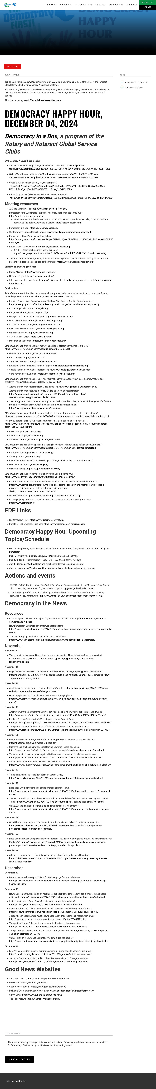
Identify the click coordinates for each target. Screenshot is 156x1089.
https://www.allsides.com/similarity (50, 208)
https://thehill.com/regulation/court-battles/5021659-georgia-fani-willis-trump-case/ (50, 954)
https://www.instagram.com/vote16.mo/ (40, 439)
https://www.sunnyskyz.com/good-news (42, 994)
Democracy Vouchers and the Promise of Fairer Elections (45, 568)
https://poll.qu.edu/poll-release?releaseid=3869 (38, 382)
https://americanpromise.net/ (43, 361)
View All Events (19, 1059)
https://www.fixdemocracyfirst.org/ (47, 520)
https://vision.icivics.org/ (29, 431)
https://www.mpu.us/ (41, 336)
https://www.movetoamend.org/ (41, 353)
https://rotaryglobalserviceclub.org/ (53, 246)
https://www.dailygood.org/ (34, 982)
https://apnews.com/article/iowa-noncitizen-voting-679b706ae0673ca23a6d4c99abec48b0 (53, 912)
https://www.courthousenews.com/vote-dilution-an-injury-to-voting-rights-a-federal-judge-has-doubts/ (59, 941)
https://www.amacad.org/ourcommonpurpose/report (65, 232)
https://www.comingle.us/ (22, 503)
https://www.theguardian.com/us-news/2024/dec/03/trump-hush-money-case (47, 926)
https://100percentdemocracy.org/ (43, 468)
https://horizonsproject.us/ (40, 276)
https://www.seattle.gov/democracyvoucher (68, 369)
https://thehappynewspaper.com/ (44, 999)
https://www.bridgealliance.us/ (40, 272)
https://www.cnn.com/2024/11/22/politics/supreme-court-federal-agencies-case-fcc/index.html (56, 750)
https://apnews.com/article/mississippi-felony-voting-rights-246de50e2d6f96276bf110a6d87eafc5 (57, 715)
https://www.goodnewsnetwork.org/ (48, 986)
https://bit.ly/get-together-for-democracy (75, 588)
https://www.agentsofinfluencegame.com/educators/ (35, 408)
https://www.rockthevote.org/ (38, 452)
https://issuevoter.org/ (33, 435)
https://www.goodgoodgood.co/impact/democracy (69, 990)
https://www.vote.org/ (29, 456)
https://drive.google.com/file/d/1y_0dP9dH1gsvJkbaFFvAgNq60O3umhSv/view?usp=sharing (54, 304)
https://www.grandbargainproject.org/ (75, 262)
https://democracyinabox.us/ (44, 228)
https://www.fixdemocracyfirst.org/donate (64, 524)
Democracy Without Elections (31, 564)
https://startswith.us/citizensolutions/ (54, 296)
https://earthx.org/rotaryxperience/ (26, 216)
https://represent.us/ (34, 357)
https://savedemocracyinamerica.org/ (56, 373)
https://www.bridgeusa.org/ (34, 312)
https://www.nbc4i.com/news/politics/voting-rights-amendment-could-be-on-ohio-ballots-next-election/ (60, 765)
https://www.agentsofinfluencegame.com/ (76, 386)
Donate (147, 7)
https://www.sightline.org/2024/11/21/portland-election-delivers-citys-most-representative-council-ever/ (60, 722)
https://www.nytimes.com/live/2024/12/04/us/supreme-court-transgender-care (48, 961)
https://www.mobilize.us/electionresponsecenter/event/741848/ (71, 595)
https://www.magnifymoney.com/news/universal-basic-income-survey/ (40, 477)
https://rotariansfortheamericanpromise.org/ (67, 365)
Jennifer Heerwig (86, 568)
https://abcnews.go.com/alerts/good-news (48, 978)
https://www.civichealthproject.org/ (47, 328)
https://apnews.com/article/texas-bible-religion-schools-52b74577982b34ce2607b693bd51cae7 (56, 757)
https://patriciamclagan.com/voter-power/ (72, 460)
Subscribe (147, 2)
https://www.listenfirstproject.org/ (46, 320)
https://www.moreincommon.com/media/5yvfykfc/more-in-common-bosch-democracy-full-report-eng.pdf (57, 416)
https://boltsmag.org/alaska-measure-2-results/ (32, 743)
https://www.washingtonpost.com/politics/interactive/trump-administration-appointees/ (52, 640)
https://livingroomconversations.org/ (55, 316)
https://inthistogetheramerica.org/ (43, 324)
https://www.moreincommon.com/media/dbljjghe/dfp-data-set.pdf (37, 349)
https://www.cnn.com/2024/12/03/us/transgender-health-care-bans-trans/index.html (63, 897)
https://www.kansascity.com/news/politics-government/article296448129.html (47, 919)
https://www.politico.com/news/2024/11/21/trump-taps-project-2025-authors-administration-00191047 (60, 730)
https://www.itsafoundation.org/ (65, 495)
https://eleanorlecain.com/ (69, 222)
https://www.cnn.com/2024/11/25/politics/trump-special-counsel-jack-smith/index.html (60, 801)
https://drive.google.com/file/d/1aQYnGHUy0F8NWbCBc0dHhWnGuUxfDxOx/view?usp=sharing (60, 253)
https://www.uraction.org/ (41, 332)
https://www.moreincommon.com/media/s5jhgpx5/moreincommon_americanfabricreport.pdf (51, 448)
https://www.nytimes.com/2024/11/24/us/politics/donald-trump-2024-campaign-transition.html (56, 778)
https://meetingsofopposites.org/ (49, 340)
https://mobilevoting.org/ (36, 464)
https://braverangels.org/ (36, 308)
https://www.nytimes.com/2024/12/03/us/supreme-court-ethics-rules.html (46, 904)
